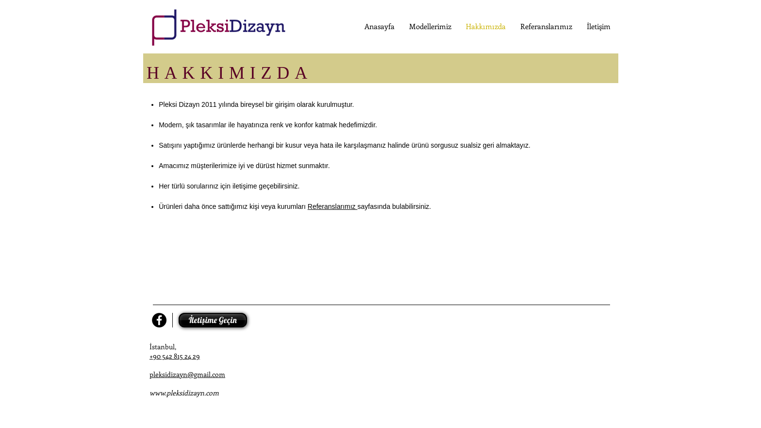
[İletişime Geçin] (213, 320)
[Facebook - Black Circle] (159, 320)
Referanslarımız (333, 206)
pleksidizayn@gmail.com (187, 374)
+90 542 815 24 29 (174, 355)
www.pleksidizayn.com (184, 392)
